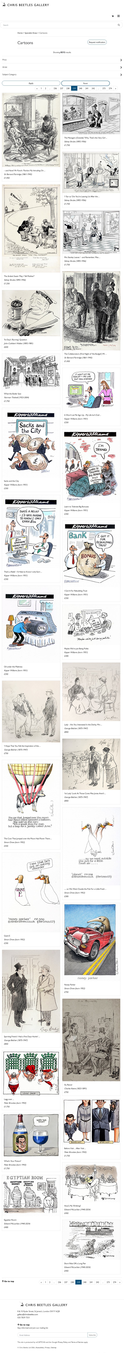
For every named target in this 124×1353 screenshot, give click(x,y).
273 (104, 88)
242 (93, 88)
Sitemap (53, 1347)
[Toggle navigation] (118, 16)
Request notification (97, 42)
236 (55, 88)
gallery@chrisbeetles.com (27, 1314)
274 (110, 88)
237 (61, 88)
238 (67, 88)
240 (80, 88)
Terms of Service (77, 1342)
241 (86, 88)
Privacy (47, 1347)
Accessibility (40, 1347)
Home (19, 32)
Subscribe (92, 1335)
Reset (85, 83)
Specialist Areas (31, 32)
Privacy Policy (63, 1342)
